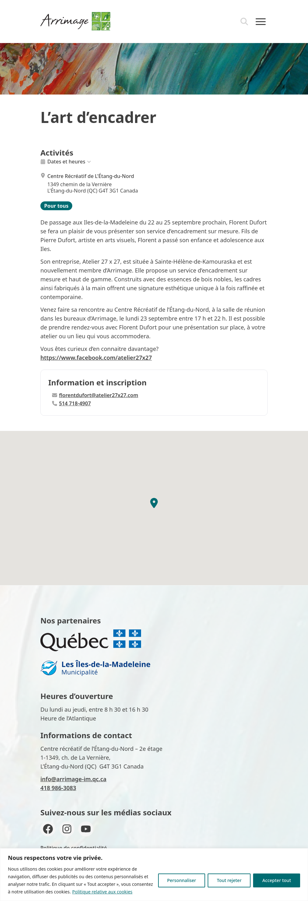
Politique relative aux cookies (102, 892)
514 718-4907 (71, 403)
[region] (154, 874)
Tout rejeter (229, 880)
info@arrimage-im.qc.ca (73, 779)
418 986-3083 (58, 788)
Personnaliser (181, 880)
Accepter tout (276, 880)
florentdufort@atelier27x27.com (95, 395)
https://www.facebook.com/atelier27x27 (96, 357)
